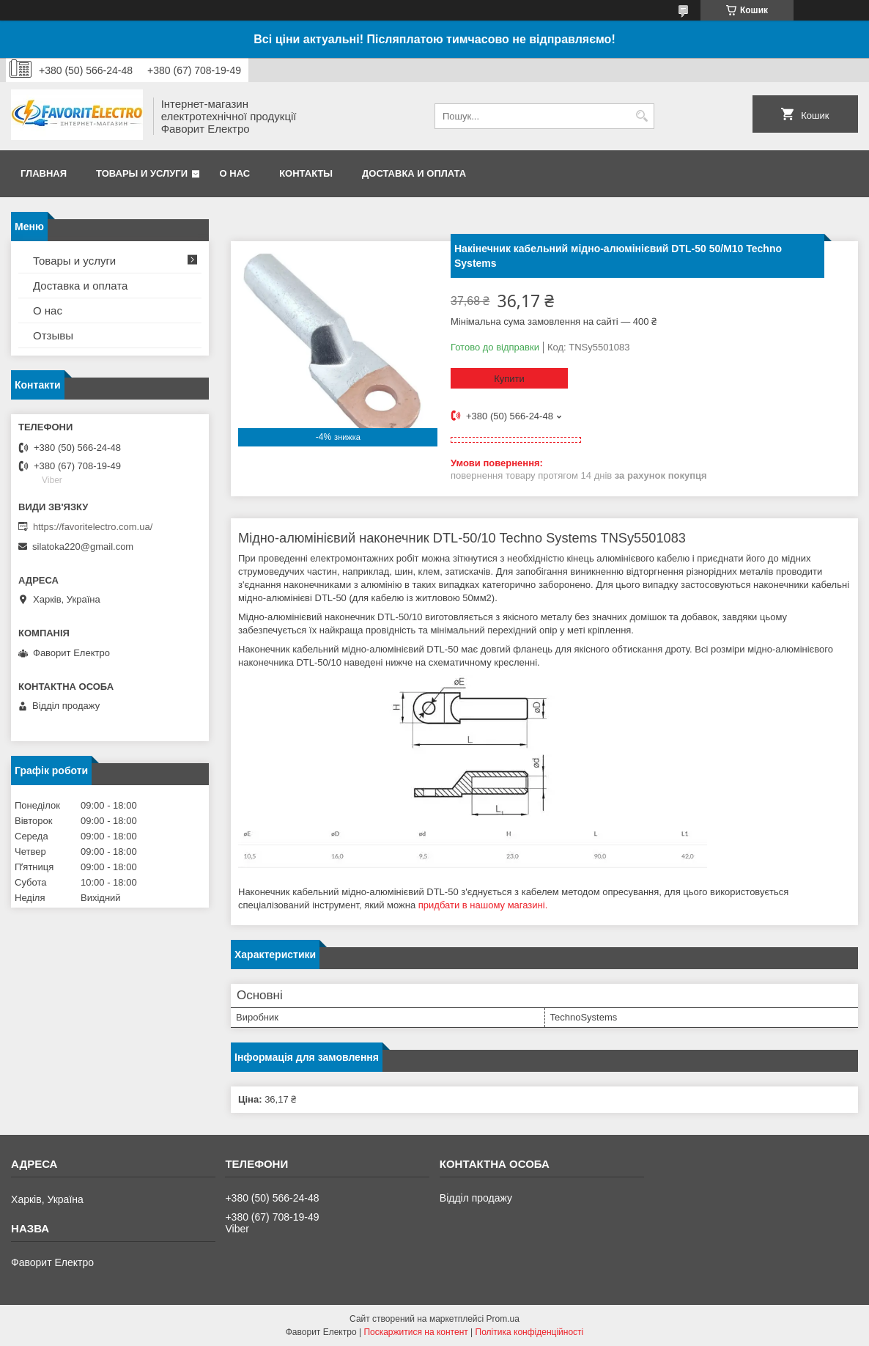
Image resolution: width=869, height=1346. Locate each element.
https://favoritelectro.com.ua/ (92, 526)
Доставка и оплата (414, 173)
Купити (509, 378)
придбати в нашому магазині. (482, 905)
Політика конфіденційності (530, 1332)
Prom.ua (503, 1319)
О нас (235, 173)
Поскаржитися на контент (415, 1332)
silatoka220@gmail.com (82, 546)
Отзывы (53, 335)
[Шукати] (641, 116)
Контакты (306, 173)
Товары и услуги (142, 173)
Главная (44, 173)
